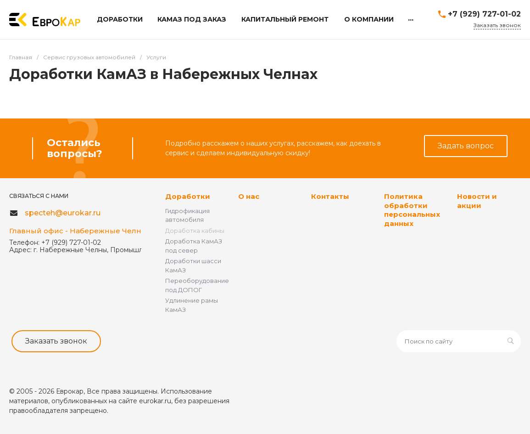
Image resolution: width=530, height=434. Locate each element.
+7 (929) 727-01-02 (484, 14)
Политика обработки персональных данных (412, 210)
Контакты (330, 196)
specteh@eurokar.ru (62, 213)
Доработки (187, 196)
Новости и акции (477, 201)
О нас (248, 196)
